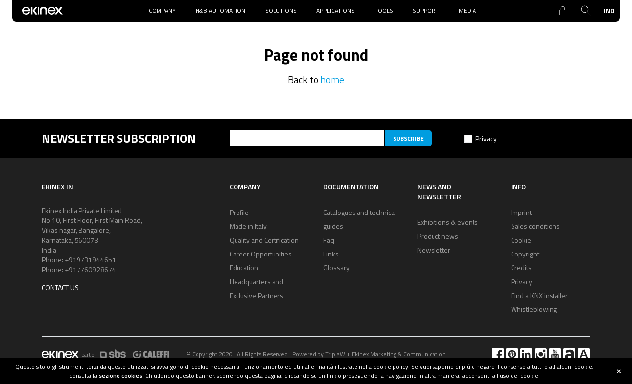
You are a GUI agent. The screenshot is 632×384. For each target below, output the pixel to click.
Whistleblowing (534, 309)
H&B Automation (220, 10)
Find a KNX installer (539, 295)
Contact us (60, 287)
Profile (239, 212)
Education (244, 267)
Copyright (525, 254)
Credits (521, 267)
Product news (437, 236)
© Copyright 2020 (209, 354)
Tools (383, 10)
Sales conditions (535, 226)
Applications (335, 10)
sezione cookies (120, 375)
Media (467, 10)
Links (331, 254)
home (332, 79)
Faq (328, 240)
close (619, 371)
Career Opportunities (261, 254)
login (563, 11)
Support (426, 10)
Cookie (521, 240)
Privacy (486, 138)
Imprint (521, 212)
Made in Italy (248, 226)
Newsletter (433, 250)
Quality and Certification (264, 240)
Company (162, 10)
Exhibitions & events (447, 222)
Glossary (336, 267)
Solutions (281, 10)
